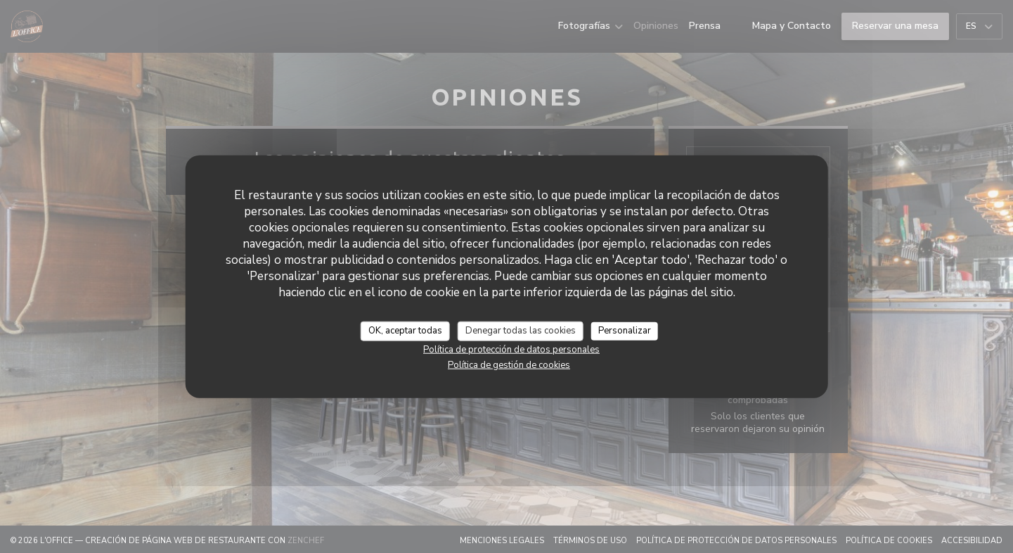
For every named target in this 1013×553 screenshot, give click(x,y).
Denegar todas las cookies (520, 330)
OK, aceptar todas (405, 330)
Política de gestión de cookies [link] (509, 364)
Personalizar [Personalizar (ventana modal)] (624, 330)
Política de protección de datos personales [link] (511, 349)
